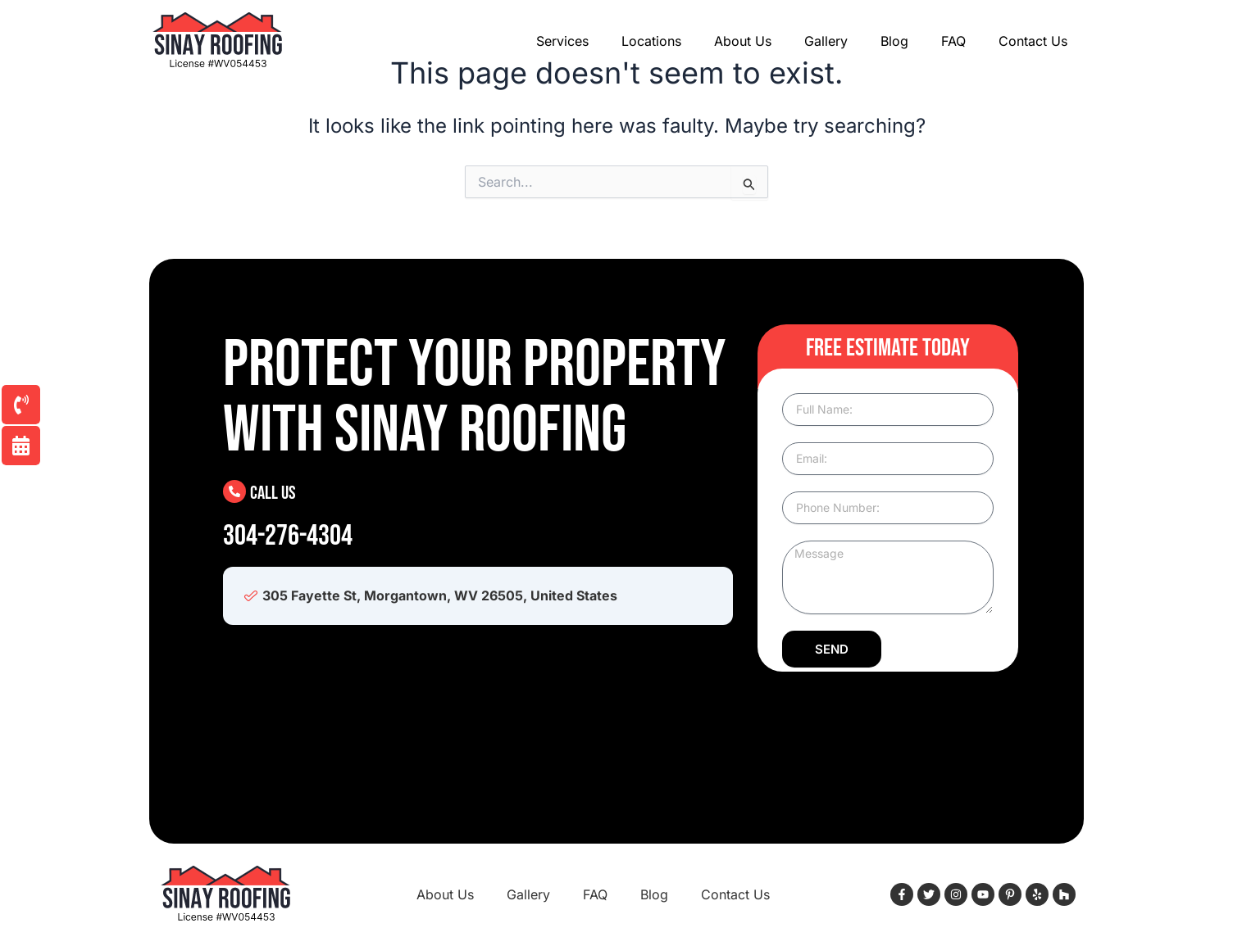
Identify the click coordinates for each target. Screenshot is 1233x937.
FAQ (953, 41)
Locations (651, 41)
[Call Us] (234, 491)
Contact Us (1033, 41)
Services (562, 41)
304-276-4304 (288, 536)
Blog (894, 41)
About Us (742, 41)
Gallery (826, 41)
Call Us (274, 493)
